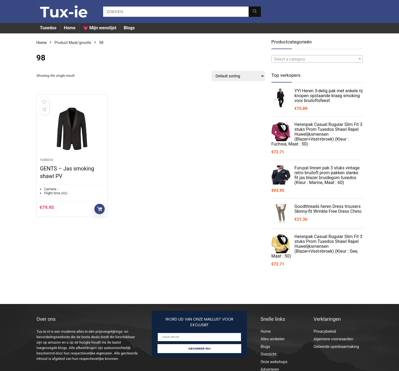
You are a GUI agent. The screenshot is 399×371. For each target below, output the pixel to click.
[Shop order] (238, 76)
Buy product (99, 209)
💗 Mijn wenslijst (99, 27)
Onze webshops (274, 362)
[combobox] (317, 59)
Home (70, 27)
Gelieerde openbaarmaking (336, 346)
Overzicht (268, 354)
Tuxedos (48, 27)
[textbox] (317, 59)
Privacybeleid (325, 331)
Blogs (129, 27)
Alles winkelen (273, 339)
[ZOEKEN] (255, 12)
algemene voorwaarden (333, 339)
